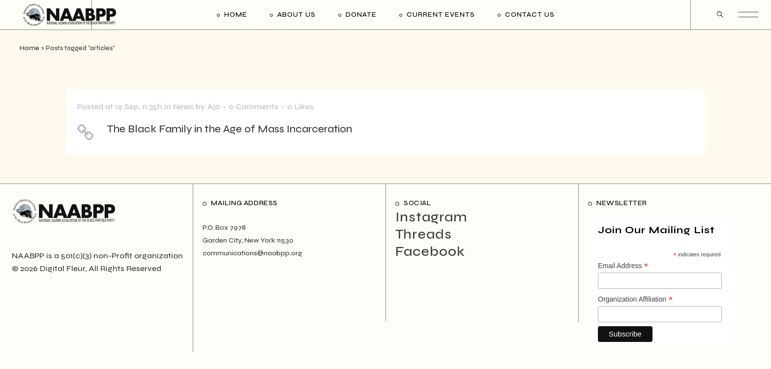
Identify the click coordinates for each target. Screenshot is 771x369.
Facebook (430, 251)
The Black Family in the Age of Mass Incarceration (229, 129)
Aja (213, 106)
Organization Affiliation (635, 300)
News (183, 106)
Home (29, 48)
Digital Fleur (62, 268)
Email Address (623, 266)
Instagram (431, 217)
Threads (423, 234)
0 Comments (253, 106)
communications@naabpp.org (252, 253)
